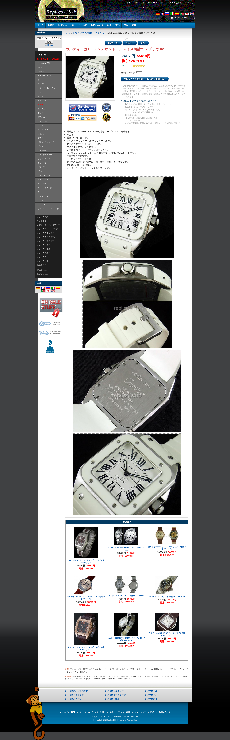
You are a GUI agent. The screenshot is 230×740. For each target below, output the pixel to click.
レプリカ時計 (42, 217)
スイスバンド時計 (67, 712)
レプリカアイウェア (45, 233)
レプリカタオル (43, 249)
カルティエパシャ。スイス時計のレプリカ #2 (167, 597)
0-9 (137, 717)
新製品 (51, 25)
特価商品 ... (42, 270)
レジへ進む (188, 2)
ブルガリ (41, 167)
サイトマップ (140, 712)
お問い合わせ (97, 25)
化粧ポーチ (41, 265)
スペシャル (63, 25)
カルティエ (100, 33)
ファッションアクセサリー (48, 225)
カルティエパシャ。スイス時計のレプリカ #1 (126, 596)
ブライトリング (43, 159)
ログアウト (140, 2)
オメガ (40, 92)
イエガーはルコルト (45, 75)
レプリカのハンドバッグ (47, 229)
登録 (134, 25)
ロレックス (42, 200)
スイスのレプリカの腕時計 (82, 33)
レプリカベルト (43, 253)
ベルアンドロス (43, 175)
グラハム (41, 117)
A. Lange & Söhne (44, 63)
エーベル (41, 84)
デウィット (42, 138)
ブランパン (42, 163)
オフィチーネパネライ (46, 88)
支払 (117, 25)
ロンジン (41, 204)
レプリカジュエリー (45, 241)
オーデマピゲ (42, 100)
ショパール (42, 121)
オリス (40, 96)
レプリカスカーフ (44, 245)
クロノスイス (42, 109)
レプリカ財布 (42, 261)
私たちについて (79, 25)
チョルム (41, 134)
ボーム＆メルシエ (44, 179)
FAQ (126, 25)
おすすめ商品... (43, 274)
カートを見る (175, 2)
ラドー (40, 192)
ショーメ (41, 125)
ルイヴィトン (42, 196)
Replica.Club (111, 720)
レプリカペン (42, 257)
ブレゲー (41, 171)
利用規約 (101, 712)
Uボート (40, 71)
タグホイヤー (42, 130)
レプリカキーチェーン (46, 237)
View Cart (178, 18)
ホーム (129, 2)
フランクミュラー (44, 155)
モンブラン (42, 184)
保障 (128, 712)
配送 (109, 25)
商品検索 (41, 32)
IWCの (40, 67)
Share (145, 8)
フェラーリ (42, 150)
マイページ (152, 2)
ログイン (163, 2)
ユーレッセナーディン (46, 188)
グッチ (40, 113)
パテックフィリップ (45, 142)
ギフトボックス (43, 221)
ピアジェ (41, 146)
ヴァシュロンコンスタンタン (48, 211)
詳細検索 (49, 45)
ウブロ (40, 80)
